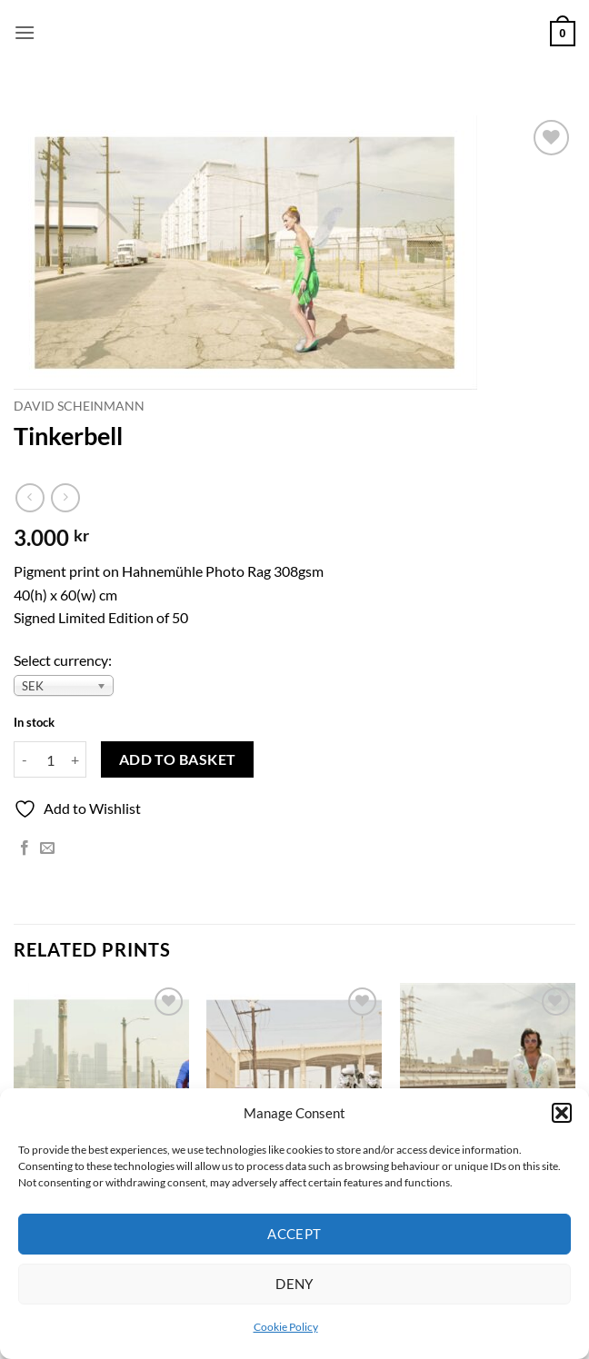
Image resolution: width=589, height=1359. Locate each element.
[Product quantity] (50, 759)
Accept (294, 1233)
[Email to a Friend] (47, 848)
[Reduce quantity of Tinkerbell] (24, 759)
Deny (294, 1283)
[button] (562, 1113)
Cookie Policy (286, 1327)
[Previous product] (65, 497)
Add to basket (177, 759)
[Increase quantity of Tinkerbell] (75, 759)
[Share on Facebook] (24, 848)
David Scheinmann (79, 406)
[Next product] (29, 497)
